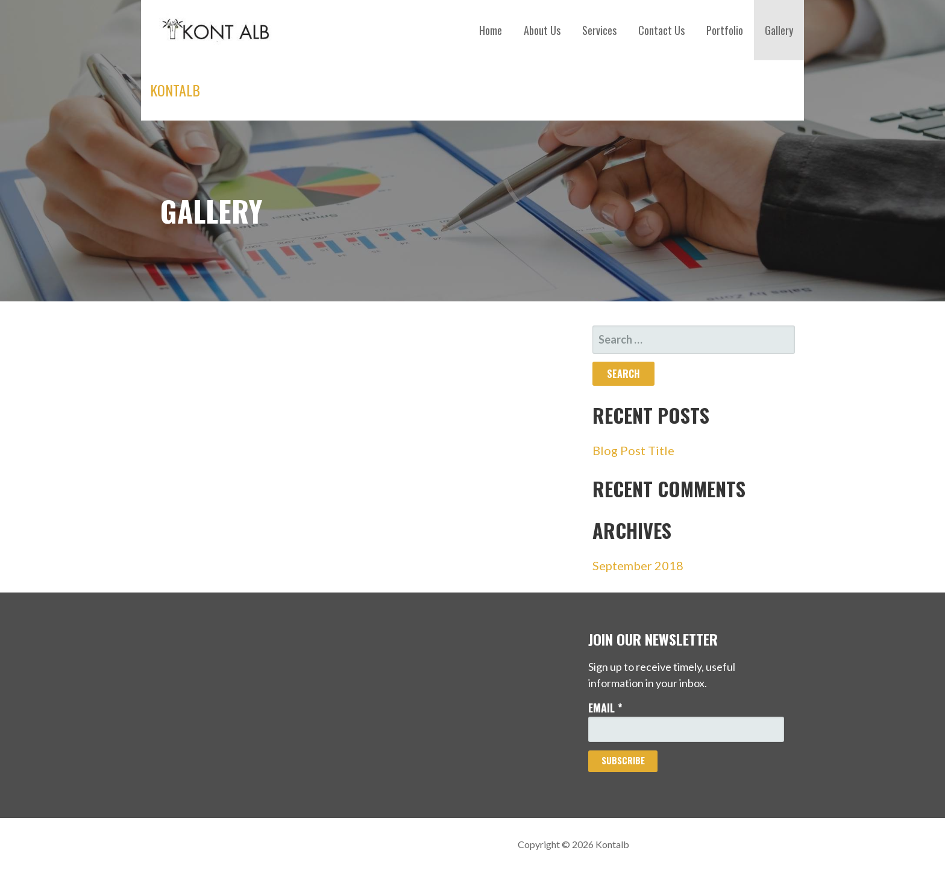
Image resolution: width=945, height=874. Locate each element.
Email (605, 707)
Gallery (779, 30)
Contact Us (661, 30)
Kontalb (175, 90)
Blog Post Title (633, 450)
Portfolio (724, 30)
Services (599, 30)
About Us (542, 30)
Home (490, 30)
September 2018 (637, 565)
